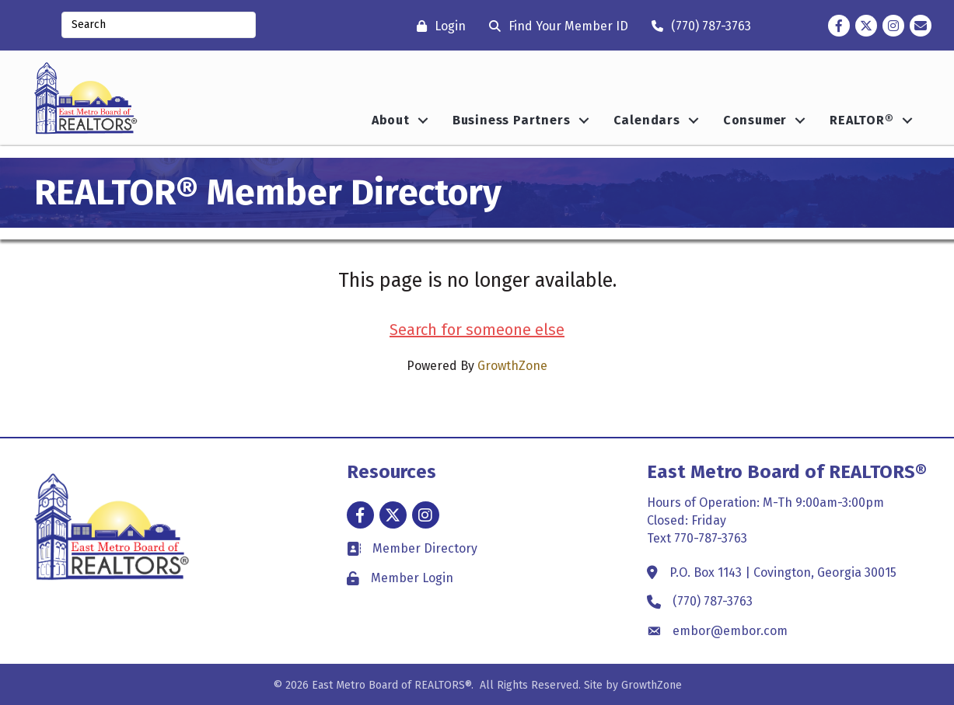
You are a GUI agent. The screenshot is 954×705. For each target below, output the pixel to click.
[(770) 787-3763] (697, 26)
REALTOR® (861, 120)
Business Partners (512, 120)
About (391, 120)
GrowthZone (512, 365)
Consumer (755, 120)
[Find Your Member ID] (554, 26)
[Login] (437, 26)
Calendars (646, 120)
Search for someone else (477, 329)
